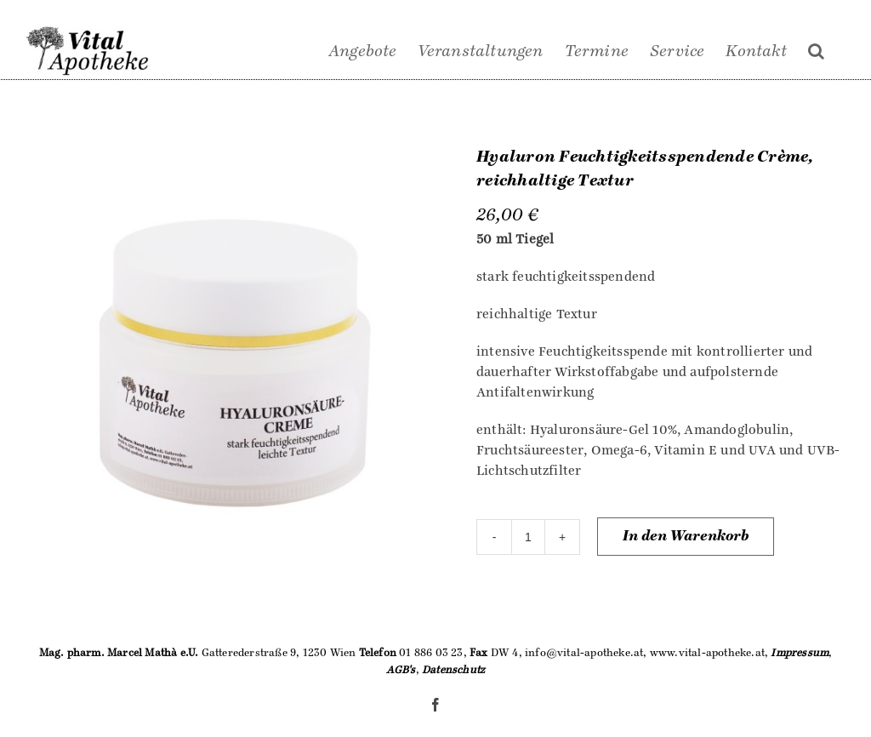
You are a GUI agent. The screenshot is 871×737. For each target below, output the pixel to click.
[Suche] (816, 51)
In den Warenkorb (686, 536)
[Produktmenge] (528, 537)
